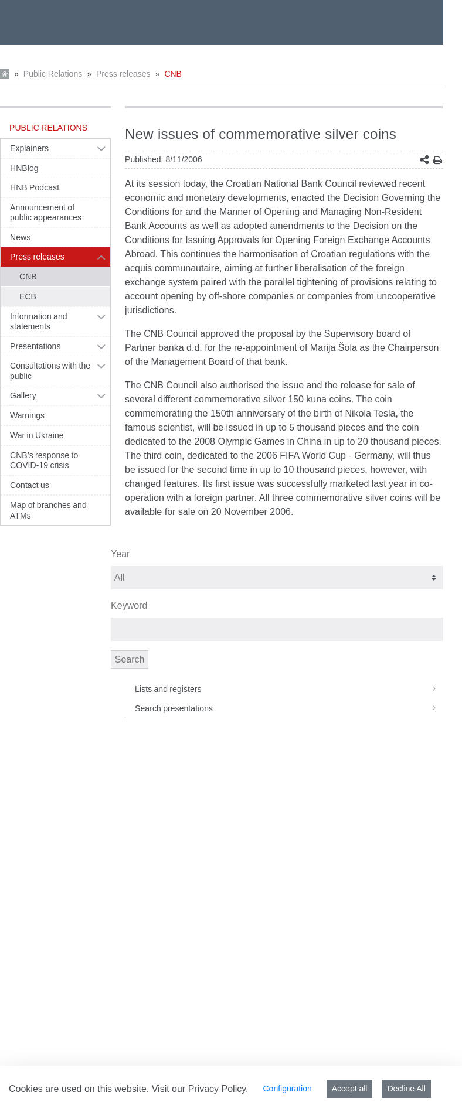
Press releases (123, 74)
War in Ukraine (37, 435)
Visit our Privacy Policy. (200, 1089)
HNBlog (24, 168)
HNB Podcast (34, 187)
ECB (27, 296)
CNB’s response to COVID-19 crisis (44, 460)
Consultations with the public (50, 371)
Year (120, 554)
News (20, 237)
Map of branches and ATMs (48, 510)
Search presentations (289, 708)
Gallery (23, 395)
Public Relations (52, 74)
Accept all (350, 1088)
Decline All (406, 1088)
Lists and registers (289, 689)
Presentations (35, 346)
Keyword (129, 605)
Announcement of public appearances (45, 213)
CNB (173, 74)
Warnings (27, 415)
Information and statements (38, 322)
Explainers (29, 148)
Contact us (29, 485)
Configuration (287, 1088)
